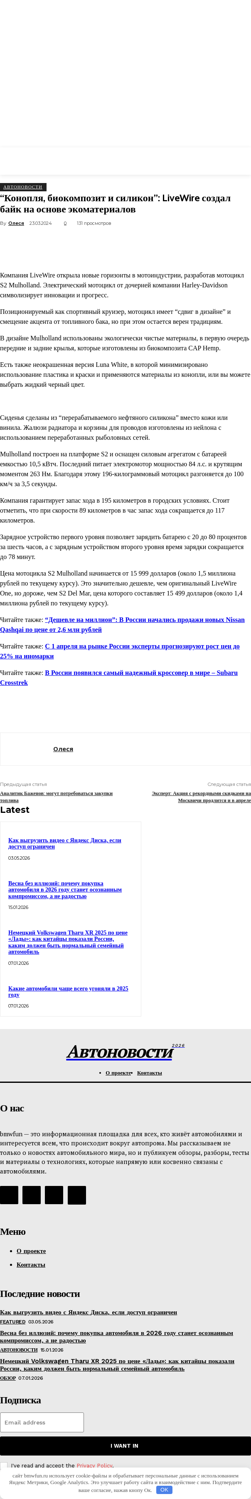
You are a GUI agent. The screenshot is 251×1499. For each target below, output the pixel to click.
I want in (124, 1446)
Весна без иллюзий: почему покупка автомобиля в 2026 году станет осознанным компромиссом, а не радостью (65, 889)
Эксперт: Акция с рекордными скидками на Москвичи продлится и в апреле (201, 796)
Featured (12, 1322)
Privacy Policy (94, 1466)
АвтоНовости (23, 186)
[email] (42, 1422)
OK (164, 1490)
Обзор (8, 1378)
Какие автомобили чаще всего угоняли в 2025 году (68, 992)
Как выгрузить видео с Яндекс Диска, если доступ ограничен (88, 1312)
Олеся (16, 223)
